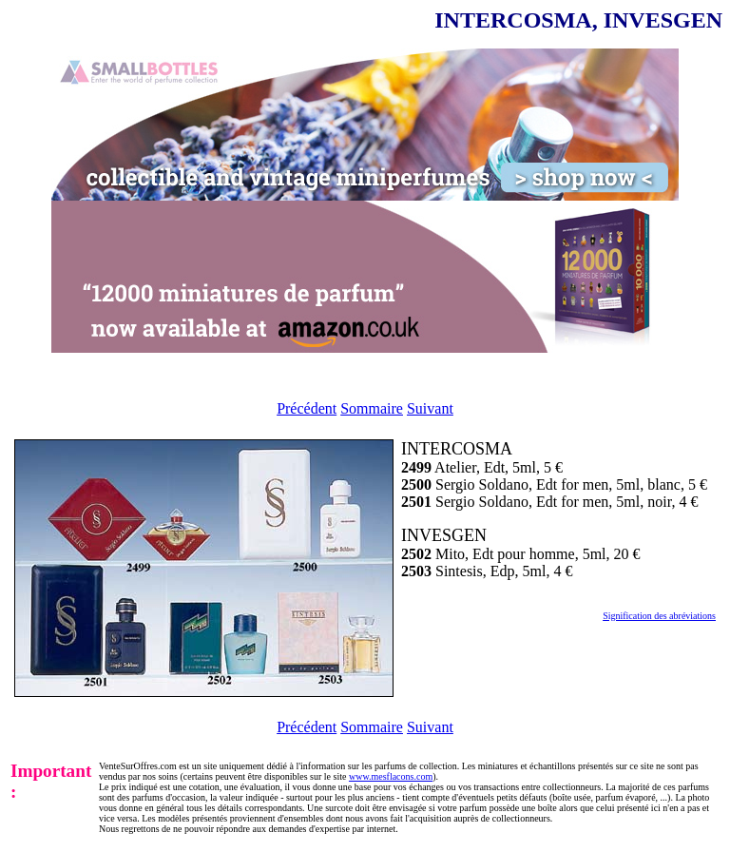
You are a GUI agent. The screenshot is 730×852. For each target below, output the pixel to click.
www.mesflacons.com (390, 776)
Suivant (430, 408)
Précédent (306, 408)
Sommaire (371, 408)
